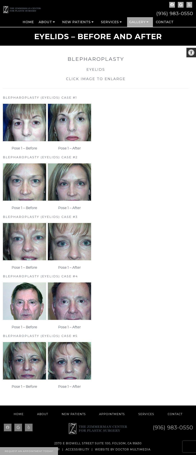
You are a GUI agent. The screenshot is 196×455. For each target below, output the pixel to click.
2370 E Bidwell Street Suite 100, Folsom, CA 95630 (98, 443)
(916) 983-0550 (174, 13)
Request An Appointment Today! (29, 451)
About (45, 22)
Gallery (137, 22)
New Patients (76, 22)
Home (28, 22)
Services (110, 22)
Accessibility (77, 449)
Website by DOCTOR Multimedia (122, 449)
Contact (165, 22)
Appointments (112, 414)
